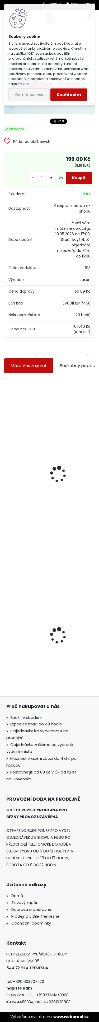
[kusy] (42, 178)
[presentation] (6, 461)
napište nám (19, 988)
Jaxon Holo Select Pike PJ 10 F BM (41, 634)
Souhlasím (69, 95)
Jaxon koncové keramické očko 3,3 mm (48, 413)
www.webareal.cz (71, 1016)
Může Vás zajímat (29, 366)
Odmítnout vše (29, 94)
